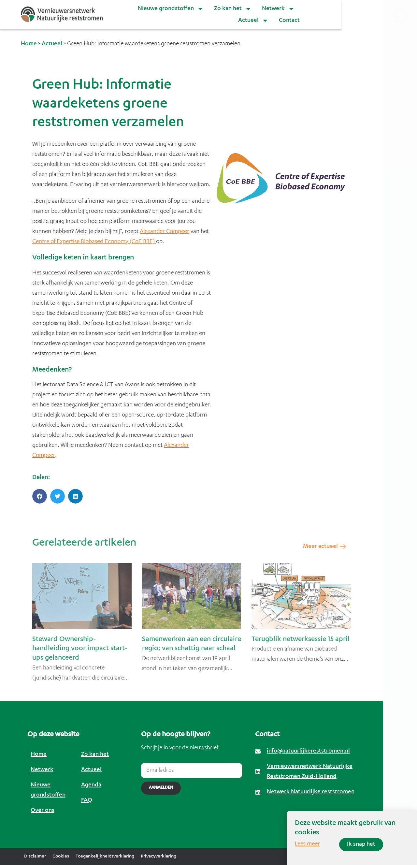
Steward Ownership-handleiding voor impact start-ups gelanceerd (80, 649)
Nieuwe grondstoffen (171, 9)
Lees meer (307, 844)
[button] (39, 496)
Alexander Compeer (164, 231)
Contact (289, 20)
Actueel (253, 20)
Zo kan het (233, 9)
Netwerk (278, 9)
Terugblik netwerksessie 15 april (301, 640)
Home (29, 44)
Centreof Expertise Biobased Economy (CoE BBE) (94, 242)
